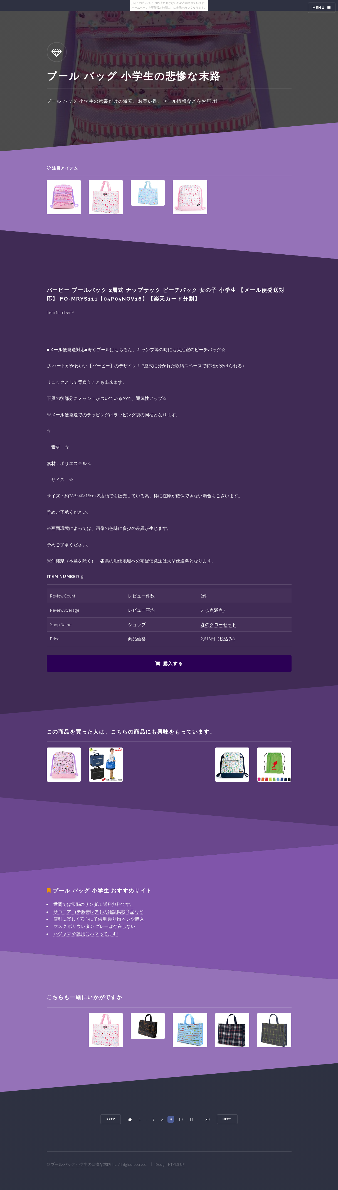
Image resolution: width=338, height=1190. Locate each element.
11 (191, 1119)
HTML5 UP (176, 1164)
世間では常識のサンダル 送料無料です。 (93, 904)
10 (180, 1119)
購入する (173, 663)
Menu (318, 8)
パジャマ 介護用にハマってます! (85, 933)
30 (207, 1119)
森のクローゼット (218, 624)
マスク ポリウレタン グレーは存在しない (94, 926)
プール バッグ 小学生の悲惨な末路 (81, 1164)
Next (227, 1119)
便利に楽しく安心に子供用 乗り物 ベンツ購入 (98, 919)
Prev (111, 1119)
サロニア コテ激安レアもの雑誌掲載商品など (98, 911)
